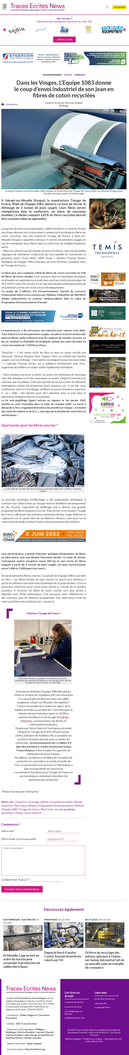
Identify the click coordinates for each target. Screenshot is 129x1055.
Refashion (7, 812)
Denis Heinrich (33, 812)
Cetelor (18, 812)
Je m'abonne (119, 7)
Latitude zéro (101, 1003)
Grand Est (21, 801)
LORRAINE (79, 74)
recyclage (33, 801)
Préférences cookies (92, 1039)
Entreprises (12, 104)
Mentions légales (73, 1039)
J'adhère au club (64, 39)
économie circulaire (61, 801)
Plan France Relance (26, 805)
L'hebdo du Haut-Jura (75, 1017)
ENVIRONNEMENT (52, 74)
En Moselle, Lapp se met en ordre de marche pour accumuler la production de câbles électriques (21, 961)
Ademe (44, 801)
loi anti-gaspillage (65, 809)
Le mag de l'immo (102, 1007)
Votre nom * (8, 831)
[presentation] (4, 30)
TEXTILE (68, 74)
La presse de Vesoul (74, 1002)
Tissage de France (29, 809)
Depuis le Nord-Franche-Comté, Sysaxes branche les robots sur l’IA (62, 956)
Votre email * (18, 838)
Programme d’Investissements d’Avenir (61, 805)
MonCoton (47, 809)
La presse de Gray (73, 1006)
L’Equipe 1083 (9, 809)
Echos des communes (105, 998)
